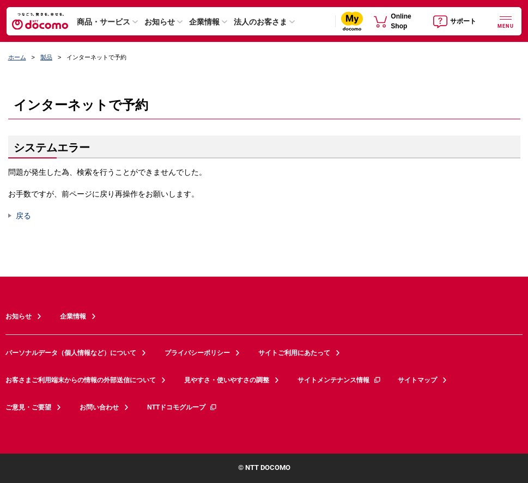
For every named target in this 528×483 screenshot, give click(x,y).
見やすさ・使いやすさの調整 (226, 380)
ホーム (17, 57)
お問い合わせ (99, 407)
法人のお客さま (260, 21)
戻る (23, 215)
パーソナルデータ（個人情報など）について (70, 353)
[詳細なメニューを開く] (505, 21)
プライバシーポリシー (197, 353)
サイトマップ (417, 380)
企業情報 (204, 21)
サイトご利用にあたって (294, 353)
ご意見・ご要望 (28, 407)
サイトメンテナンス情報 (339, 380)
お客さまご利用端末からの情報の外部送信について (80, 380)
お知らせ (159, 21)
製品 (46, 57)
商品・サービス (103, 21)
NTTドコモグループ (182, 407)
